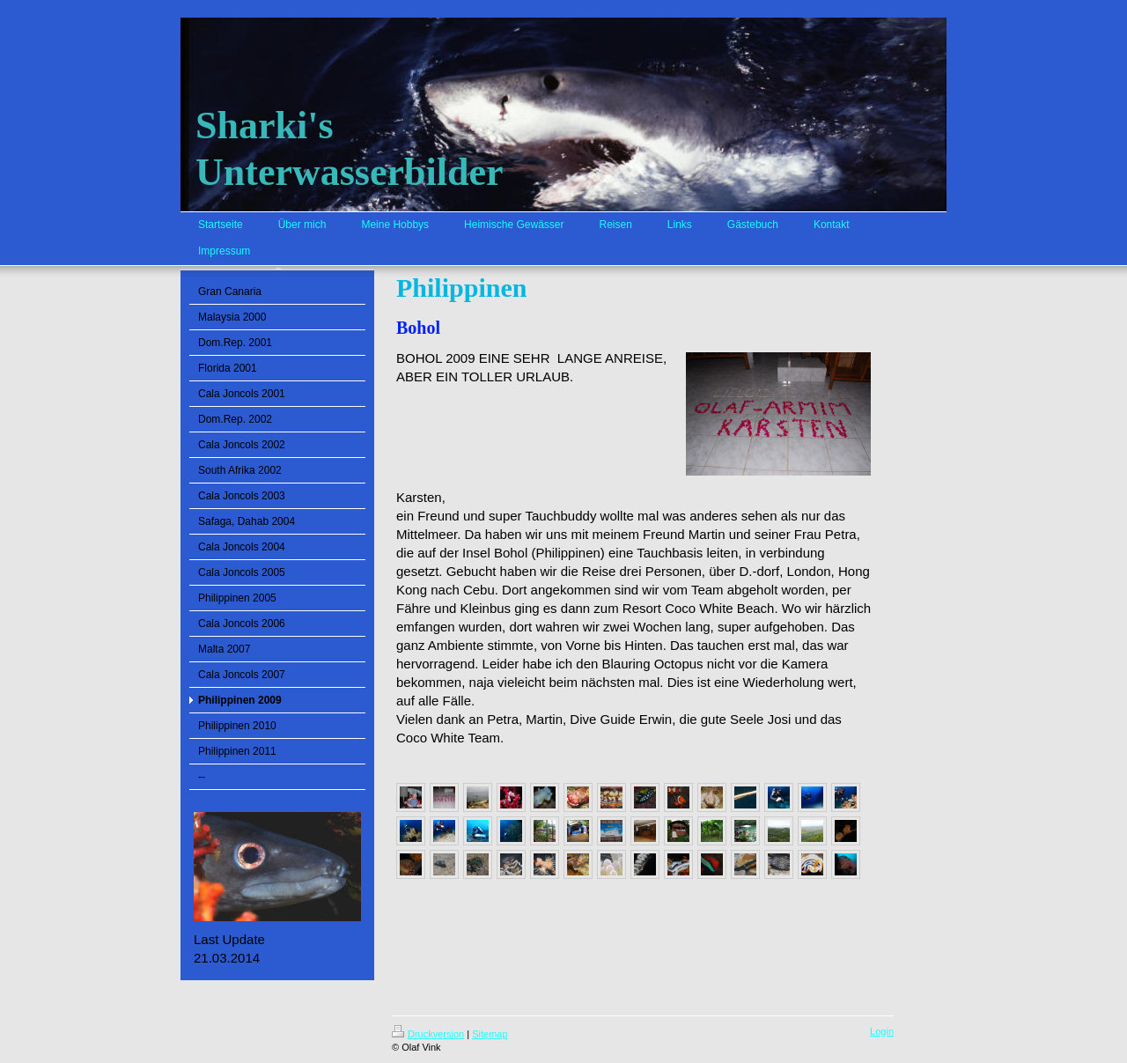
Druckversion (428, 1034)
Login (882, 1031)
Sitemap (489, 1034)
